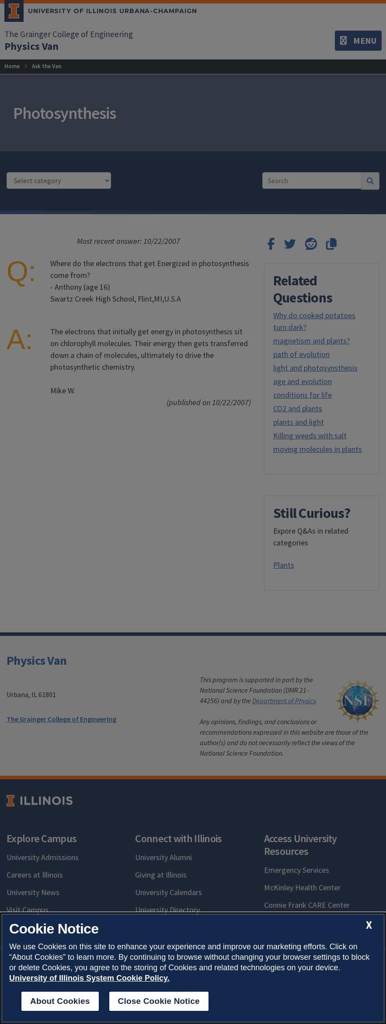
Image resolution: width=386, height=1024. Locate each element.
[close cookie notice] (369, 925)
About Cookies (60, 1001)
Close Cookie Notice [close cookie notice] (159, 1001)
